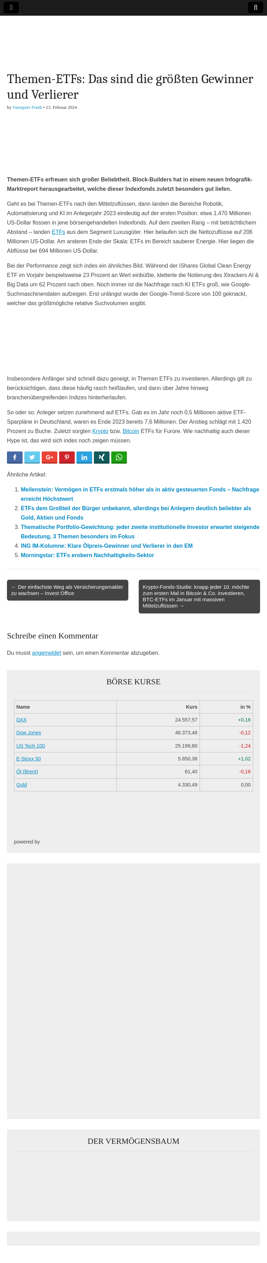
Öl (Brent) (27, 771)
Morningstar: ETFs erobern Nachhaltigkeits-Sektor (87, 555)
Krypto (100, 431)
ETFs (58, 232)
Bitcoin (131, 431)
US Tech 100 (30, 746)
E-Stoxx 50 (28, 758)
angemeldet (46, 653)
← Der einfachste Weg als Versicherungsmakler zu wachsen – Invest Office (67, 590)
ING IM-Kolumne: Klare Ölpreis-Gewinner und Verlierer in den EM (107, 546)
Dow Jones (28, 732)
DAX (21, 720)
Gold (21, 785)
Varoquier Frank (27, 107)
